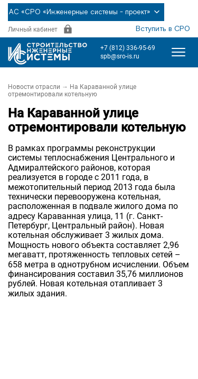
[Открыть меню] (178, 52)
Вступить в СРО (163, 29)
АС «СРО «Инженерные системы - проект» (86, 12)
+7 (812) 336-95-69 (127, 48)
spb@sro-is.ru (119, 56)
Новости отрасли (34, 87)
